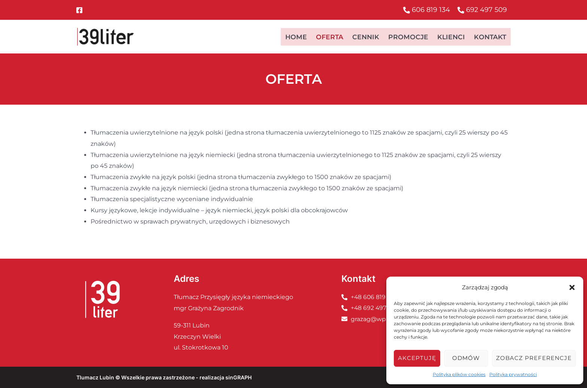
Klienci (449, 37)
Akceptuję (417, 357)
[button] (572, 287)
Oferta (327, 37)
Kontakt (489, 37)
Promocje (406, 37)
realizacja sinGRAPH (226, 377)
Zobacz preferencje (534, 357)
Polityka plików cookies (459, 374)
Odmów (466, 357)
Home (293, 37)
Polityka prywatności (513, 374)
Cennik (363, 37)
